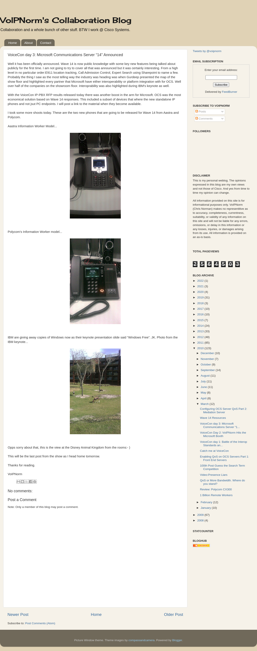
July (204, 381)
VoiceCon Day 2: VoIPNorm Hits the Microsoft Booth (223, 434)
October (206, 364)
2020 (201, 291)
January (206, 507)
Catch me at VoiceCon (214, 450)
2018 (201, 303)
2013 (201, 331)
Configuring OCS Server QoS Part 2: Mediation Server (223, 410)
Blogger (177, 640)
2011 (201, 342)
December (208, 353)
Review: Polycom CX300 (216, 489)
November (208, 359)
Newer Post (17, 614)
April (204, 398)
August (206, 375)
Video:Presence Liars (213, 474)
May (204, 392)
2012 (201, 337)
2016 (201, 314)
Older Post (173, 614)
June (204, 387)
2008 (201, 520)
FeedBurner (229, 91)
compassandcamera (141, 640)
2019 (201, 297)
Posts (200, 111)
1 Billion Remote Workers (216, 495)
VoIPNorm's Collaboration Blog (65, 20)
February (207, 502)
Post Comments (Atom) (40, 623)
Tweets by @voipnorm (207, 51)
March (205, 404)
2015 (201, 320)
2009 (201, 514)
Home (12, 43)
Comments (204, 118)
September (208, 370)
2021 (201, 286)
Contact (45, 43)
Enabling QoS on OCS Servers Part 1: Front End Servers (224, 458)
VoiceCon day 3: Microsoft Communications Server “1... (220, 425)
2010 (201, 348)
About (28, 43)
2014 (201, 325)
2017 (201, 308)
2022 (201, 280)
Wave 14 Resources (213, 417)
